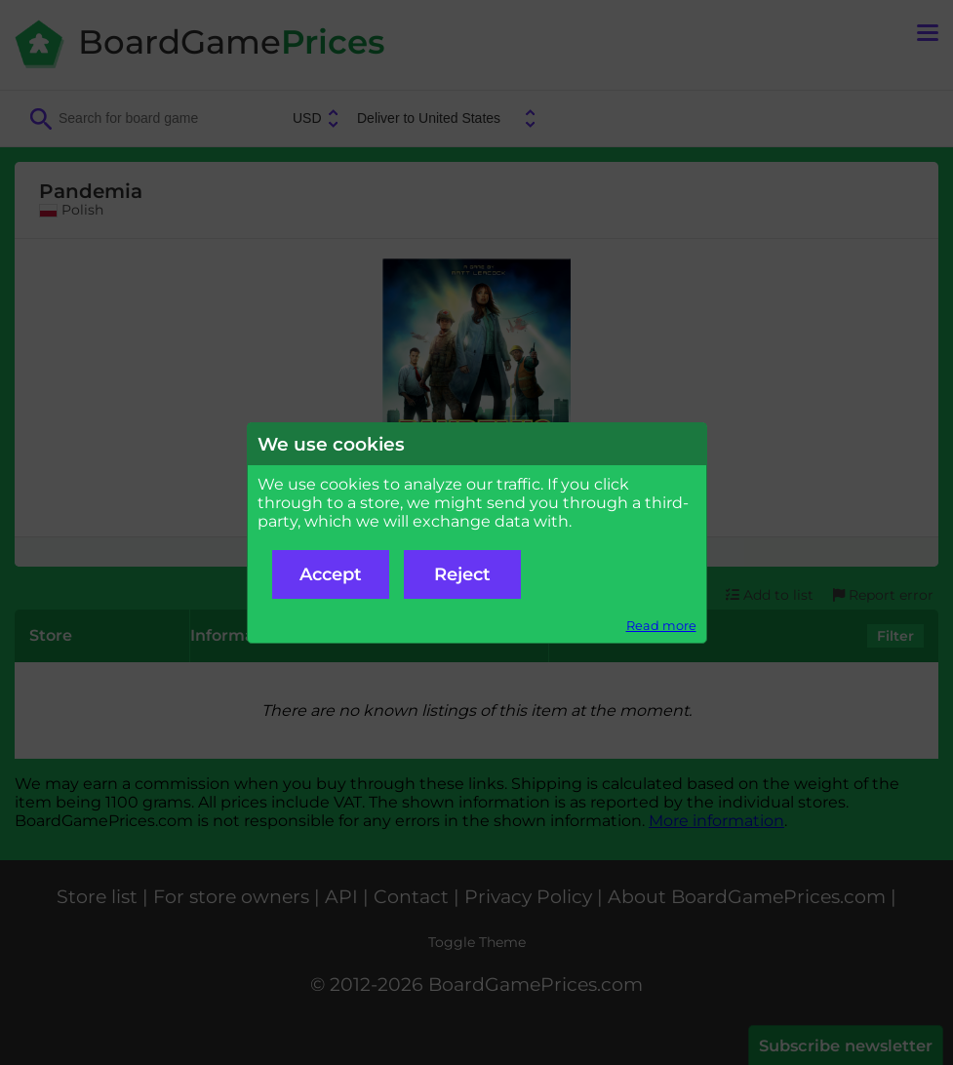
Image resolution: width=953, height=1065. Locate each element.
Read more (661, 625)
